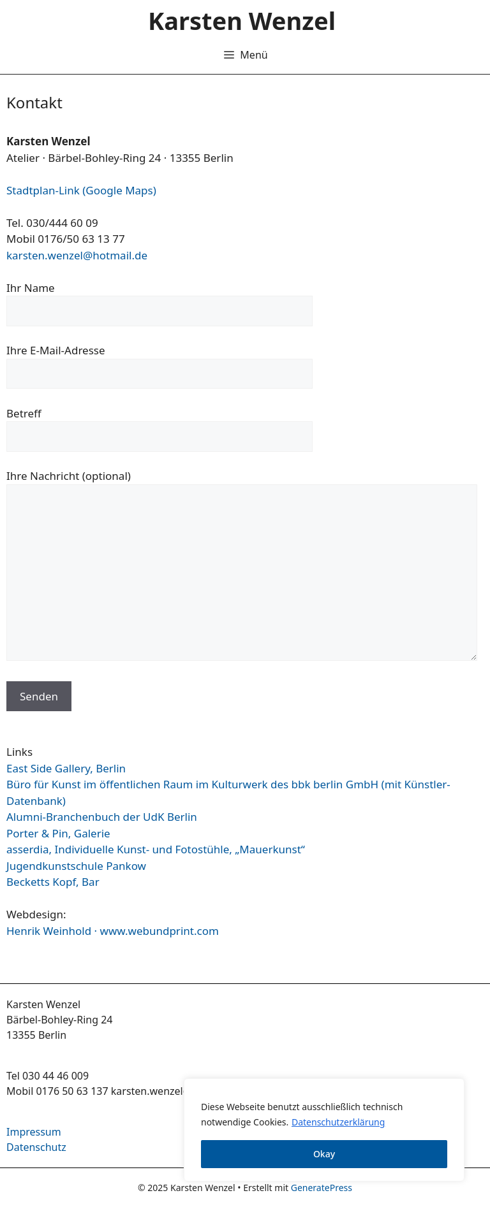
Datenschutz (36, 1147)
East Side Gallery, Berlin (66, 768)
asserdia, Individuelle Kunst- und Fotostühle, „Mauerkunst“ (155, 849)
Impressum (33, 1132)
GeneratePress (321, 1188)
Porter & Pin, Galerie (58, 833)
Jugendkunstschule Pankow (76, 865)
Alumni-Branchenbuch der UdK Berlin (101, 816)
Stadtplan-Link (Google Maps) (81, 190)
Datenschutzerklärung (338, 1122)
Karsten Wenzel (242, 20)
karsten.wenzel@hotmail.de (76, 255)
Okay (324, 1154)
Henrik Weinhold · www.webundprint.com (112, 930)
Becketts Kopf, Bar (53, 881)
